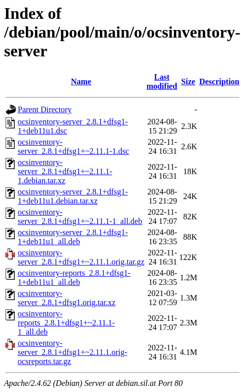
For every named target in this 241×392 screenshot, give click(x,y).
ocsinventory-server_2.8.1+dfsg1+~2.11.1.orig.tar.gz (81, 257)
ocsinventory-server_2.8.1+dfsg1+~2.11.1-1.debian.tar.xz (65, 171)
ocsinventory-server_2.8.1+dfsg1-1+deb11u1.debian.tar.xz (73, 196)
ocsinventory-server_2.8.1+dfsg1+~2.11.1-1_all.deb (80, 216)
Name (81, 81)
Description (219, 81)
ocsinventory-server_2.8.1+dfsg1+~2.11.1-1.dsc (73, 146)
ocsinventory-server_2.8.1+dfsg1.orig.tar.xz (67, 298)
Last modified (162, 81)
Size (188, 81)
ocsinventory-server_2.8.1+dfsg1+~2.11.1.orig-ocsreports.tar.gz (72, 352)
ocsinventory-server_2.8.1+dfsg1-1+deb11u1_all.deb (73, 237)
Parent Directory (45, 109)
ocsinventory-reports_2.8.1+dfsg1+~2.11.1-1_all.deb (66, 322)
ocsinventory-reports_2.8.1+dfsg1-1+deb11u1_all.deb (74, 277)
